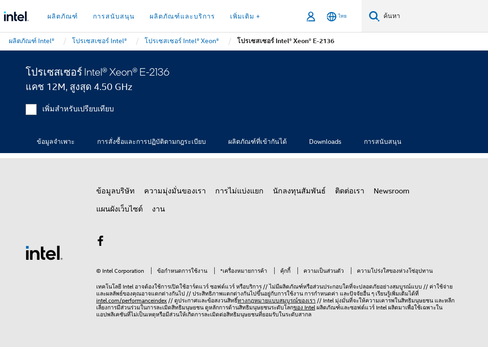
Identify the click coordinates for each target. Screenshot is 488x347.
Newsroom (391, 191)
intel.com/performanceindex (131, 300)
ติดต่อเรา (349, 191)
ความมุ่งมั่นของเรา (175, 191)
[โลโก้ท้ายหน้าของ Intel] (44, 252)
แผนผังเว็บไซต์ (119, 209)
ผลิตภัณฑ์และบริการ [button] (182, 16)
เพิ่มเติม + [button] (245, 16)
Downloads (325, 141)
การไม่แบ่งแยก (239, 191)
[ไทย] (336, 16)
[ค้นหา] (374, 16)
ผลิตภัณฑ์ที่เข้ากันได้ (257, 141)
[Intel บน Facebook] (100, 242)
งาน (158, 209)
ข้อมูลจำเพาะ (56, 141)
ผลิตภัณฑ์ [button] (62, 16)
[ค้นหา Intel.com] (434, 16)
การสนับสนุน (383, 141)
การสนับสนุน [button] (114, 16)
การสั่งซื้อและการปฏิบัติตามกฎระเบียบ (151, 141)
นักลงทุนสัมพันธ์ (299, 191)
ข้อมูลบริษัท (115, 191)
